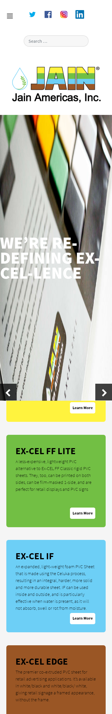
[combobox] (56, 41)
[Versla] (56, 84)
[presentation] (8, 392)
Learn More (83, 407)
